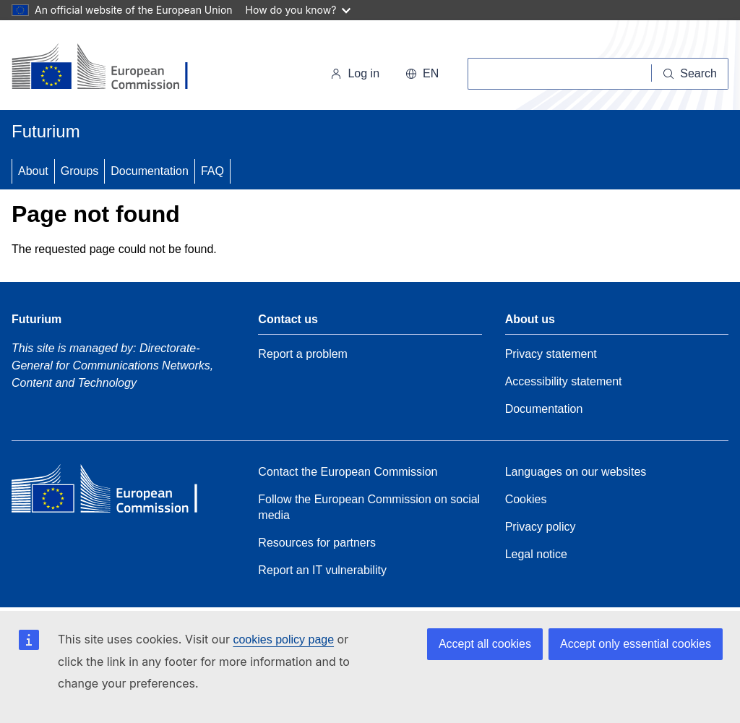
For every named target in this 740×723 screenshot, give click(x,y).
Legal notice (536, 554)
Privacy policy (540, 527)
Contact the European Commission (347, 472)
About (33, 171)
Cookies (526, 499)
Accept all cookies (485, 644)
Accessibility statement (563, 381)
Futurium (46, 131)
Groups (79, 171)
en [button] (422, 73)
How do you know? (298, 10)
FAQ (212, 171)
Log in (354, 73)
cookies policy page (283, 639)
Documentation (150, 171)
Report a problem (303, 354)
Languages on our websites (576, 472)
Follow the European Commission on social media (369, 507)
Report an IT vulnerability (322, 570)
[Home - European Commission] (111, 68)
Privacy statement (551, 354)
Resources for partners (317, 542)
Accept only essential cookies (635, 644)
